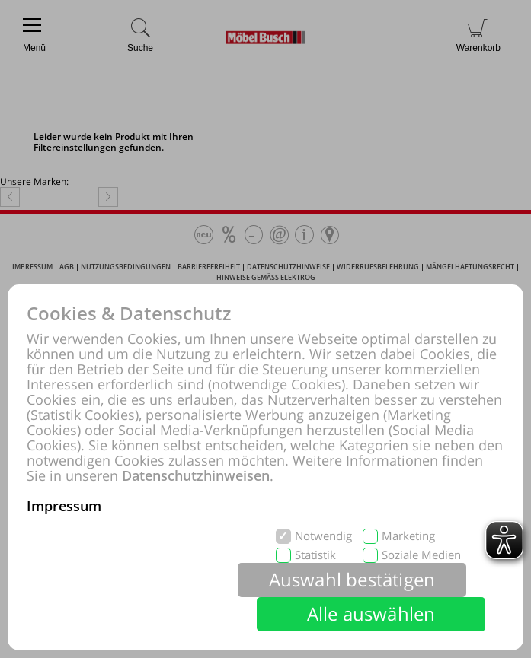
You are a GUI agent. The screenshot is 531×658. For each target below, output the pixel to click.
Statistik (315, 555)
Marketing (408, 536)
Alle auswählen (371, 613)
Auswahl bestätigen (352, 579)
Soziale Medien (421, 555)
